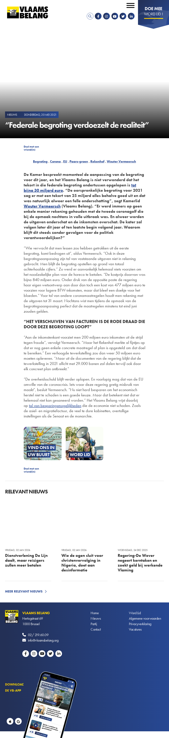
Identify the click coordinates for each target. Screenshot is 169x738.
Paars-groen (79, 161)
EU (65, 161)
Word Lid (135, 613)
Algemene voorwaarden (145, 618)
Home (95, 613)
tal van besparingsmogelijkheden (55, 405)
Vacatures (135, 629)
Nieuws (96, 618)
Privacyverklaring (140, 623)
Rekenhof (97, 161)
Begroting (40, 161)
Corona (55, 161)
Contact (96, 629)
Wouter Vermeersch (121, 161)
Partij (94, 623)
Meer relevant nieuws (24, 591)
